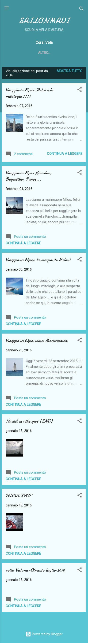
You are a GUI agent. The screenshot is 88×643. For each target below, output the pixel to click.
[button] (79, 90)
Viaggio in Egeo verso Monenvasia (36, 340)
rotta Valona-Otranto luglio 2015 (35, 570)
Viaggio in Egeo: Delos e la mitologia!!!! (30, 93)
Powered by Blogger (44, 634)
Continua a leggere (64, 154)
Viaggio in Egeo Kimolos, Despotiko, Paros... (28, 176)
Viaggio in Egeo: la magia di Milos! (38, 259)
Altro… (58, 53)
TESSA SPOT (18, 495)
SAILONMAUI (44, 20)
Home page (33, 53)
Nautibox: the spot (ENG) (29, 421)
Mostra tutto (69, 71)
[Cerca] (81, 9)
